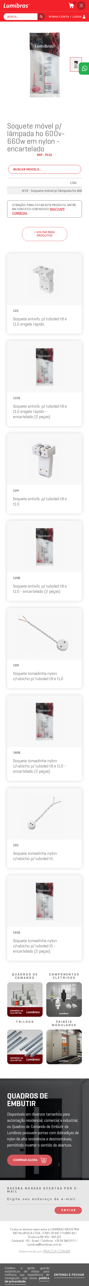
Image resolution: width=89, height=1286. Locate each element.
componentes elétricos (64, 976)
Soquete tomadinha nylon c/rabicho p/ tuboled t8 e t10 (38, 676)
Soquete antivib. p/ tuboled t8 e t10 (40, 501)
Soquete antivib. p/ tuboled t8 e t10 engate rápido (40, 321)
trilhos (25, 1022)
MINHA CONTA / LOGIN (65, 16)
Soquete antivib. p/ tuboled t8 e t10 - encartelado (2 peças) (40, 589)
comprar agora (25, 1160)
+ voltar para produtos (44, 234)
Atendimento (84, 68)
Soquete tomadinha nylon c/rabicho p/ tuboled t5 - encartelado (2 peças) (35, 946)
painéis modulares (64, 1023)
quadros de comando (25, 976)
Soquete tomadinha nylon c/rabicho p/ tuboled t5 (35, 856)
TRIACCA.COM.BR (56, 1251)
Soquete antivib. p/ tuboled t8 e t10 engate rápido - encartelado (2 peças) (40, 412)
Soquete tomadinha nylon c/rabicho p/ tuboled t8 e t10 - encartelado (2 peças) (39, 766)
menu (80, 5)
